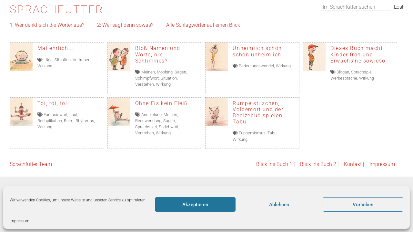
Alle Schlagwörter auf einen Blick (203, 25)
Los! (398, 7)
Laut (73, 114)
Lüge (48, 59)
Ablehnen (279, 205)
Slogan (343, 72)
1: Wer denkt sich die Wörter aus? (47, 25)
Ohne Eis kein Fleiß (161, 103)
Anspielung (151, 114)
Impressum (19, 221)
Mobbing (165, 72)
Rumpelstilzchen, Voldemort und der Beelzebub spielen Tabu (258, 112)
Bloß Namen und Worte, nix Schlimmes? (157, 54)
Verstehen (144, 84)
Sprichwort (168, 126)
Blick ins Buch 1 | (275, 164)
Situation (63, 59)
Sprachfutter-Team (31, 164)
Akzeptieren (195, 205)
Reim (69, 120)
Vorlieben (363, 205)
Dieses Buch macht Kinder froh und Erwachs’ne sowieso (358, 54)
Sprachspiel (362, 72)
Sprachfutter (57, 9)
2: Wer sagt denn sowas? (125, 25)
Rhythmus (85, 120)
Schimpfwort (147, 78)
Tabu (272, 132)
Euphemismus (252, 132)
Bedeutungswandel (256, 65)
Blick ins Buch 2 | (319, 164)
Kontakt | (354, 164)
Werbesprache (343, 78)
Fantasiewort (55, 114)
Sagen (180, 72)
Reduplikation (49, 120)
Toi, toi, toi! (53, 103)
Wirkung (44, 65)
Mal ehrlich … (55, 48)
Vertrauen (81, 59)
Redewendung (148, 120)
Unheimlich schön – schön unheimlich (260, 51)
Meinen (148, 72)
